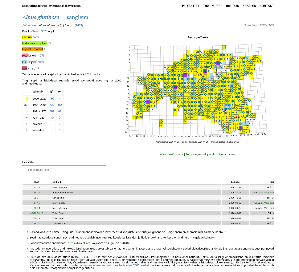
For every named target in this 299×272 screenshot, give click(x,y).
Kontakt (267, 6)
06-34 (37, 208)
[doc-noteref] (36, 55)
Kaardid (249, 6)
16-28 (37, 192)
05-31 (37, 197)
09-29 (37, 218)
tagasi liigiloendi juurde (200, 154)
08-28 (33, 213)
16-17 (37, 223)
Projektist (190, 6)
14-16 (37, 202)
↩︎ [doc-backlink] (224, 232)
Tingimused (212, 6)
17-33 (37, 187)
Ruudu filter (28, 161)
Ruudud (232, 6)
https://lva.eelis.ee (79, 243)
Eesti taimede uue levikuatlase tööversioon (51, 5)
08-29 (40, 213)
